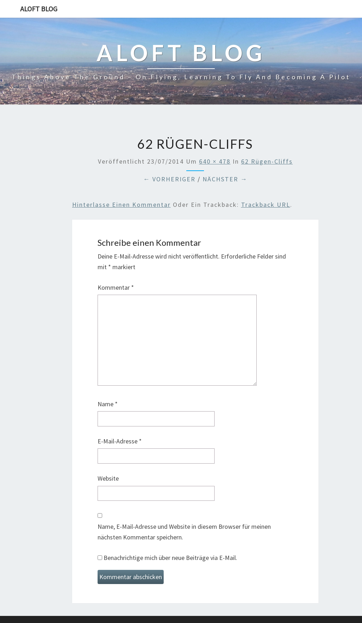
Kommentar (116, 287)
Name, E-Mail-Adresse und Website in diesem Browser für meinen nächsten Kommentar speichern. (184, 532)
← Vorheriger (169, 179)
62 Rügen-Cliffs (267, 161)
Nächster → (225, 179)
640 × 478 (214, 161)
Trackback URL (265, 204)
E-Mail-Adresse (120, 441)
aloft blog (38, 8)
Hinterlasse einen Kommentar (121, 204)
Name (108, 404)
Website (108, 478)
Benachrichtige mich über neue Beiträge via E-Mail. (170, 558)
